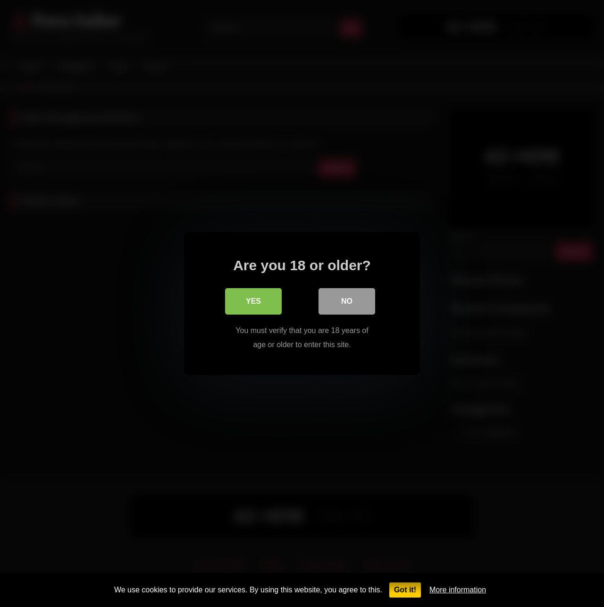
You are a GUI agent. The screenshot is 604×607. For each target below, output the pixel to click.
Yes (253, 301)
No (346, 301)
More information (457, 590)
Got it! (405, 590)
